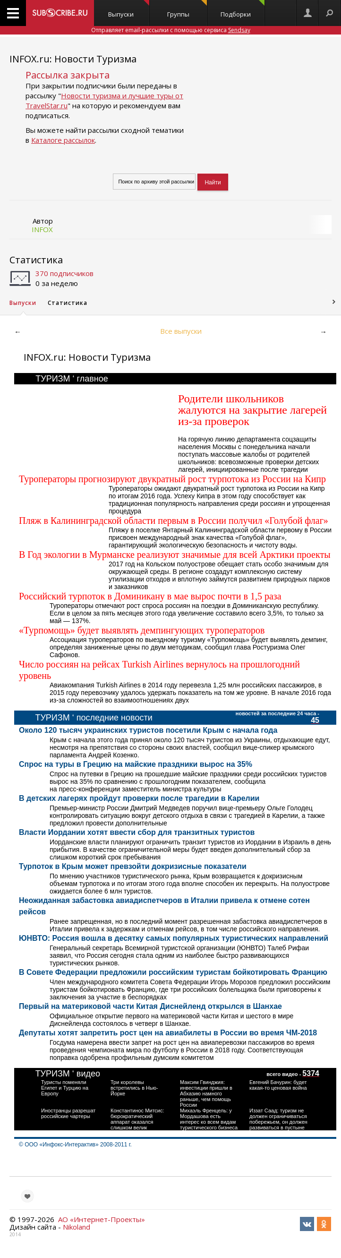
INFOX (42, 229)
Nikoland (76, 1227)
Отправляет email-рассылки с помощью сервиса (170, 30)
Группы (187, 9)
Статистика (36, 259)
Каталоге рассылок (63, 140)
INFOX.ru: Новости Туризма (72, 58)
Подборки (242, 9)
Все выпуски (181, 331)
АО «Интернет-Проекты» (101, 1219)
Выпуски (128, 9)
